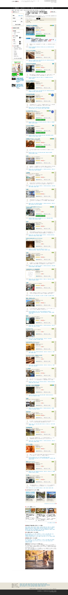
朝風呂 (40, 536)
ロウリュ (40, 540)
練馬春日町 (40, 530)
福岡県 (46, 583)
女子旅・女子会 (50, 540)
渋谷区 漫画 (37, 234)
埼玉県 (24, 583)
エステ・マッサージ (36, 540)
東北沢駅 (42, 339)
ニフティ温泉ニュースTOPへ (51, 522)
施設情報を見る (39, 33)
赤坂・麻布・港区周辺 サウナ (44, 312)
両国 (30, 528)
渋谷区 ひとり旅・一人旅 (32, 185)
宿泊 (50, 539)
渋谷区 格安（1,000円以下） (39, 185)
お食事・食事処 (30, 540)
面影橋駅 (54, 471)
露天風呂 (53, 539)
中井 (26, 530)
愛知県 (43, 583)
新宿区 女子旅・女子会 (43, 90)
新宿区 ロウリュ (50, 471)
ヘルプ (51, 588)
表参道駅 (32, 186)
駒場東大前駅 (35, 395)
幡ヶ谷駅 (53, 295)
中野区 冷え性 (30, 381)
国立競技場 (36, 529)
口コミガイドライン (46, 588)
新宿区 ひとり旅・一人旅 (36, 90)
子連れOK (50, 536)
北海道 (39, 583)
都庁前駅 (38, 235)
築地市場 (45, 528)
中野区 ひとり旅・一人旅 (36, 381)
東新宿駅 (30, 78)
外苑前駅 (42, 108)
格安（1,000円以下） (38, 539)
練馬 (34, 530)
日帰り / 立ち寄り (17, 32)
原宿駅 (30, 186)
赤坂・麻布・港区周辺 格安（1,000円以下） (45, 311)
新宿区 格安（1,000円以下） (39, 203)
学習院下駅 (33, 472)
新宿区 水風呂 (53, 265)
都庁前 (44, 529)
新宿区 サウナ (53, 203)
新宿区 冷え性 (38, 77)
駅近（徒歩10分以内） (28, 539)
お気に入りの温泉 (47, 1)
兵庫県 (29, 583)
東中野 (54, 529)
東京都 (34, 583)
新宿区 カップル (43, 77)
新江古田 (32, 530)
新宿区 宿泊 (30, 77)
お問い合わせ (54, 588)
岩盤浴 (54, 536)
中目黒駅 (33, 424)
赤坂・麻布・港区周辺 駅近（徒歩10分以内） (34, 312)
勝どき (43, 528)
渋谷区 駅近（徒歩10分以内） (47, 185)
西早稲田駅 (30, 472)
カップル (43, 540)
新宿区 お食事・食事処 (42, 135)
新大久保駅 (33, 91)
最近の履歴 (53, 1)
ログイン (52, 2)
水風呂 (48, 539)
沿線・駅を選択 (17, 24)
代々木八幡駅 (45, 295)
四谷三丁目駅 (36, 204)
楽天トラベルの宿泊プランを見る (40, 35)
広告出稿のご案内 (39, 588)
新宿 (41, 529)
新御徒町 (26, 528)
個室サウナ (34, 536)
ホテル (26, 540)
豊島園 (37, 530)
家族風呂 (15, 54)
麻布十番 (26, 529)
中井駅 (35, 382)
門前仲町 (38, 528)
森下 (32, 528)
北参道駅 (45, 108)
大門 (49, 528)
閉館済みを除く (42, 20)
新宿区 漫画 (47, 152)
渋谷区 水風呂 (53, 185)
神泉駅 (30, 352)
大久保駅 (37, 91)
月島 (40, 528)
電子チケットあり (29, 20)
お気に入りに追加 (47, 33)
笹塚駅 (30, 441)
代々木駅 (30, 47)
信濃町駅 (48, 108)
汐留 (48, 528)
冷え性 (37, 536)
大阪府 (36, 583)
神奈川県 (21, 583)
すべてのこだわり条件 (18, 58)
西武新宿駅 (30, 91)
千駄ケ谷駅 (39, 108)
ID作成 (55, 2)
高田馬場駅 (37, 472)
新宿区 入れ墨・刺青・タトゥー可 (33, 108)
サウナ (33, 539)
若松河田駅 (33, 78)
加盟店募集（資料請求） (33, 588)
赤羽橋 (52, 528)
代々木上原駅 (41, 295)
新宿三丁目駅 (51, 77)
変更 (21, 18)
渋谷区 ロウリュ (50, 351)
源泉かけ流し (16, 56)
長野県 (41, 583)
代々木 (39, 529)
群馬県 (31, 583)
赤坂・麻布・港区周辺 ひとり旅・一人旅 (34, 311)
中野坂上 (51, 529)
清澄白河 (35, 528)
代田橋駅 (35, 441)
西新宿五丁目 (47, 529)
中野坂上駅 (34, 235)
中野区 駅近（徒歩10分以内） (51, 381)
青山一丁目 (32, 529)
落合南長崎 (28, 530)
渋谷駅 (37, 186)
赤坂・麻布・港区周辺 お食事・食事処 (44, 457)
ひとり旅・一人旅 (44, 539)
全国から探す (20, 15)
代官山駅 (38, 395)
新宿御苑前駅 (33, 47)
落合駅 (32, 382)
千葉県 (26, 583)
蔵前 (29, 528)
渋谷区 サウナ (53, 325)
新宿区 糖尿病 (34, 77)
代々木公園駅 (49, 295)
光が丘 (43, 530)
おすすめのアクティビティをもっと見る (49, 503)
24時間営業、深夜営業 (28, 536)
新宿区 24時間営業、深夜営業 (49, 135)
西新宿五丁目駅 (31, 235)
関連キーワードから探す (16, 587)
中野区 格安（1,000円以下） (43, 381)
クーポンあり (36, 20)
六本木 (29, 529)
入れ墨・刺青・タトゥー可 (45, 536)
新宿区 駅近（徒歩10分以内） (50, 90)
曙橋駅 (30, 204)
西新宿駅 (41, 235)
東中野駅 (30, 382)
